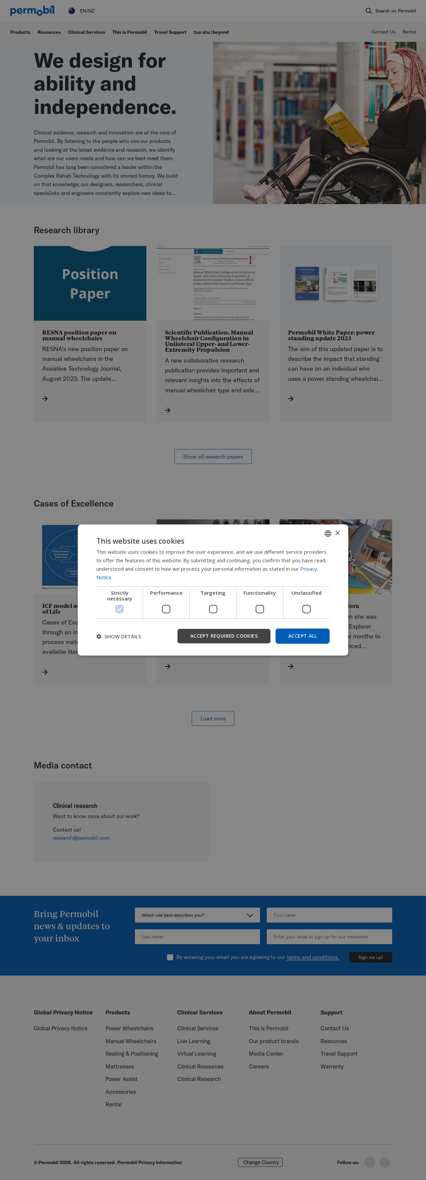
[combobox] (328, 533)
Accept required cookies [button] (224, 636)
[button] (118, 636)
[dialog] (213, 590)
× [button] (337, 533)
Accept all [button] (302, 636)
